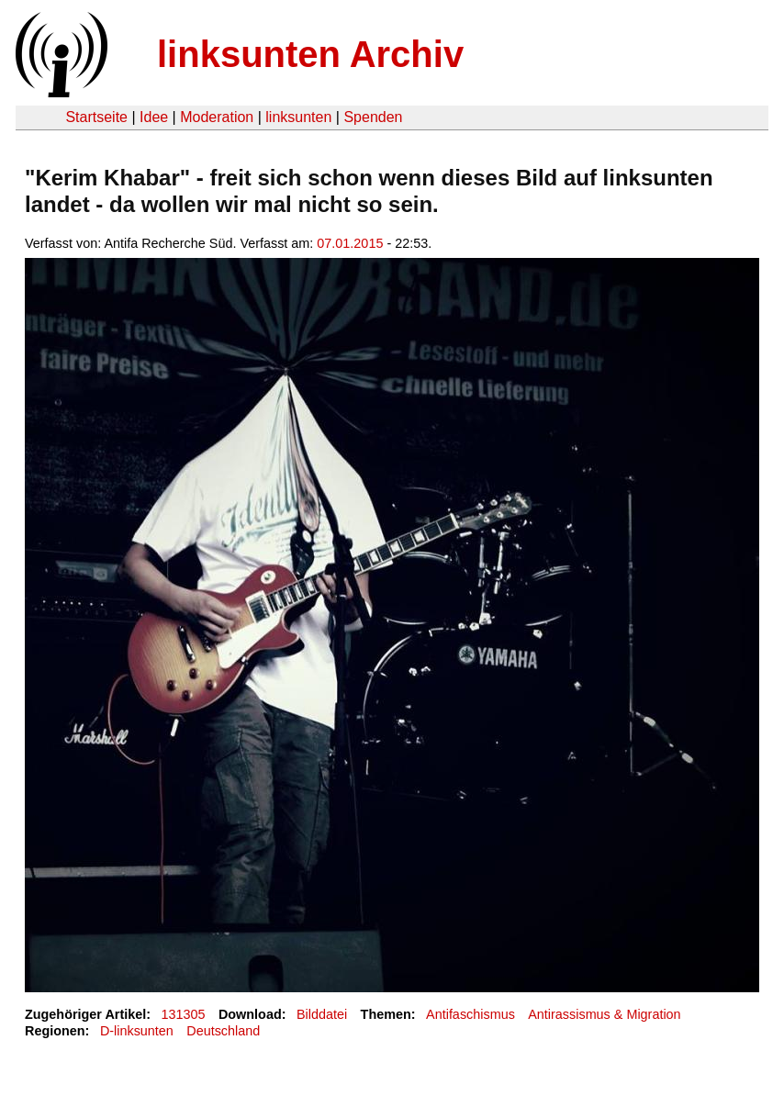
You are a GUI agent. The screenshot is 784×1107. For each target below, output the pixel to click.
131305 (184, 1014)
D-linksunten (137, 1030)
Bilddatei (322, 1014)
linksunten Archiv (310, 54)
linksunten (298, 117)
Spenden (372, 117)
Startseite (96, 117)
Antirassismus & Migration (604, 1014)
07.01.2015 (350, 243)
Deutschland (223, 1030)
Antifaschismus (470, 1014)
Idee (154, 117)
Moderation (216, 117)
